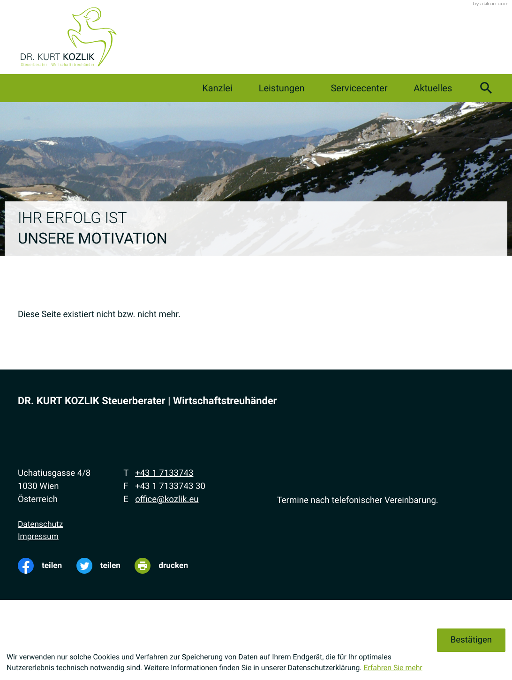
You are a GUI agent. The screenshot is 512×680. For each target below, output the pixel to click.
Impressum (38, 536)
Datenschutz (40, 524)
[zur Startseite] (68, 37)
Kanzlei (217, 88)
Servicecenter (359, 88)
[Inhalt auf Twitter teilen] (105, 565)
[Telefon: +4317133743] (164, 473)
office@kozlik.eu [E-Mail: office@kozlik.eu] (166, 499)
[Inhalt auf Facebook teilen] (47, 565)
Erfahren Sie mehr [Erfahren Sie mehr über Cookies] (392, 667)
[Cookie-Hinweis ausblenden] (471, 640)
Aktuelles (433, 88)
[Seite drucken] (168, 565)
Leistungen (282, 88)
